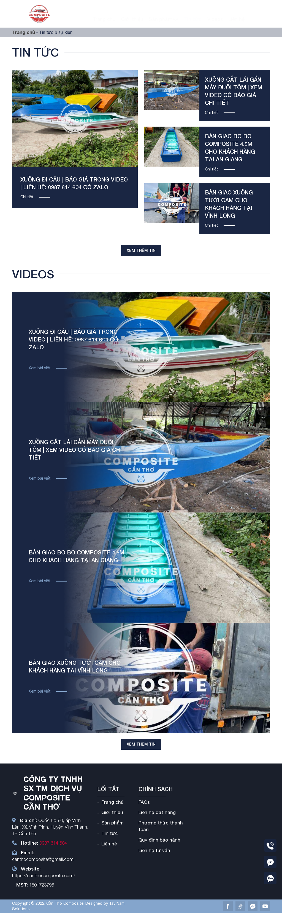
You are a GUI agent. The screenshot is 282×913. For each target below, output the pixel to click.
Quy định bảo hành (159, 840)
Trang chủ (104, 15)
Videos (215, 15)
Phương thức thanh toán (161, 826)
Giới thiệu (132, 15)
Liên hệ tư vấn (154, 850)
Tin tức (192, 15)
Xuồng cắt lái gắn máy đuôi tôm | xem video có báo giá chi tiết (75, 450)
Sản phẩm (160, 15)
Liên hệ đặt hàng (157, 812)
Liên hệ (236, 15)
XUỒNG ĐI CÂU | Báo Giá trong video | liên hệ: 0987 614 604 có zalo (73, 339)
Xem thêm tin (141, 250)
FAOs (144, 802)
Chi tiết (27, 197)
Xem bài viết (40, 368)
